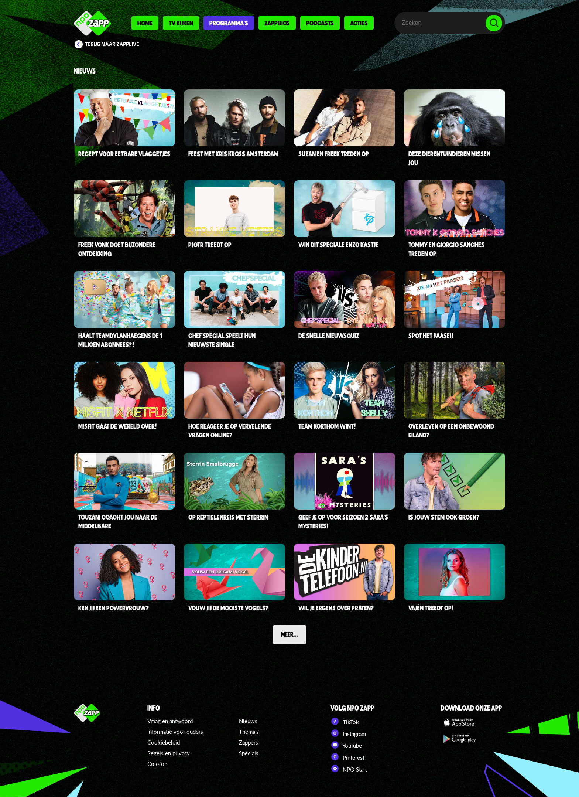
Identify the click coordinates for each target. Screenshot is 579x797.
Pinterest (347, 756)
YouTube (346, 744)
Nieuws (248, 721)
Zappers (248, 742)
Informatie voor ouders (175, 731)
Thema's (249, 731)
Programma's (228, 22)
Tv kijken (181, 22)
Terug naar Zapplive (112, 44)
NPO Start (348, 768)
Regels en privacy (168, 753)
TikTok (344, 721)
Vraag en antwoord (170, 721)
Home (145, 22)
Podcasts (320, 22)
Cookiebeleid (163, 742)
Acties (359, 22)
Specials (248, 753)
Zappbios (277, 22)
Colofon (157, 763)
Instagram (348, 733)
